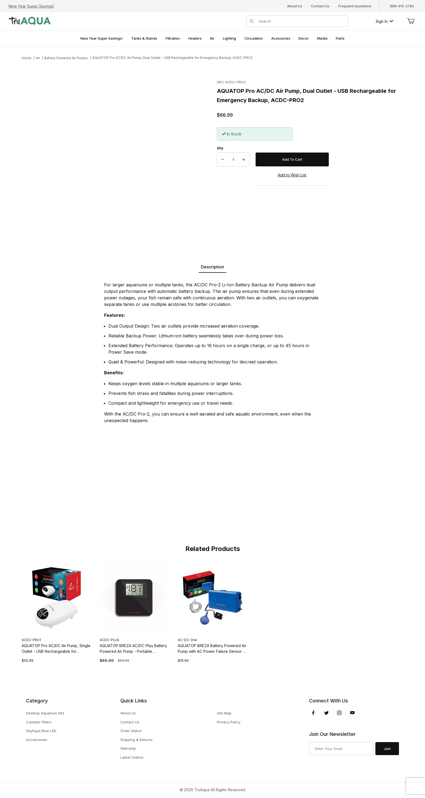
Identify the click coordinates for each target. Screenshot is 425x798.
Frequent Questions (354, 6)
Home (26, 58)
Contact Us (320, 6)
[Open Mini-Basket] (410, 21)
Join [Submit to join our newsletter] (387, 748)
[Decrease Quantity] (222, 159)
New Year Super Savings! (31, 6)
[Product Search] (302, 21)
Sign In (384, 21)
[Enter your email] (341, 748)
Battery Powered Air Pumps (66, 58)
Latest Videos (131, 757)
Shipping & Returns (136, 739)
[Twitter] (326, 712)
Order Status (131, 731)
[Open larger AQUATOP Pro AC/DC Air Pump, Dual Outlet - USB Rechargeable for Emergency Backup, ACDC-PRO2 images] (105, 156)
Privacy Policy (228, 722)
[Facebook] (313, 712)
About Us (294, 6)
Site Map (224, 713)
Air (38, 58)
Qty (220, 148)
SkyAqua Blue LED (41, 731)
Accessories (36, 739)
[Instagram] (339, 712)
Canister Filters (38, 722)
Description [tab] (212, 267)
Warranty (128, 748)
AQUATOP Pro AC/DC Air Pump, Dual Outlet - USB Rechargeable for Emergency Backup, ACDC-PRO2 (172, 58)
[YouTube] (352, 712)
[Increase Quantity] (243, 159)
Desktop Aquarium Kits (45, 713)
